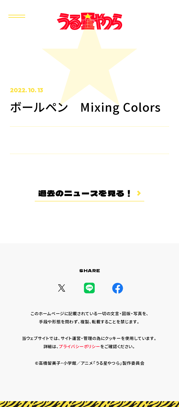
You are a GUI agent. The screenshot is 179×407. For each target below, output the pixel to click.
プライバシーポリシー (79, 346)
